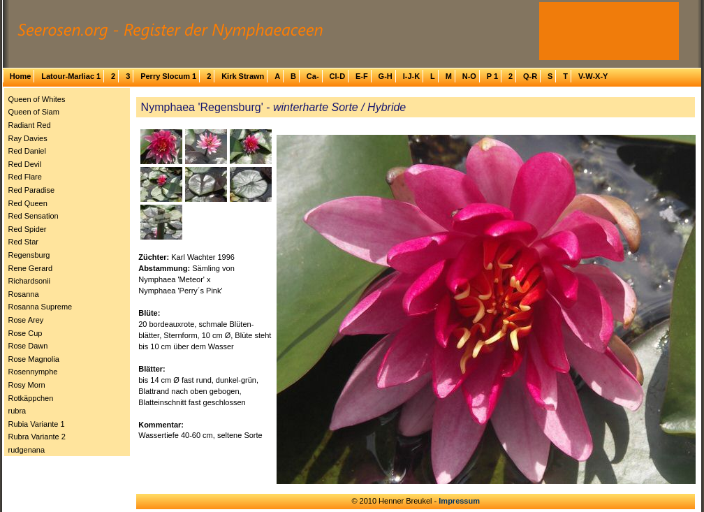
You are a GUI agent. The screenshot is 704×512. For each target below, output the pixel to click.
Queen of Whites (37, 99)
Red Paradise (31, 190)
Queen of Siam (33, 112)
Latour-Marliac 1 (71, 76)
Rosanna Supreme (40, 306)
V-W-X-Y (593, 76)
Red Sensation (33, 216)
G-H (386, 76)
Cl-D (337, 76)
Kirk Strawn (242, 76)
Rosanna (23, 294)
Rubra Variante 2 (37, 436)
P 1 (492, 76)
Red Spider (27, 229)
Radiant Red (29, 125)
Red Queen (27, 203)
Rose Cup (25, 333)
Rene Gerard (30, 268)
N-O (469, 76)
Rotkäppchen (31, 398)
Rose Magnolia (33, 359)
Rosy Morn (26, 385)
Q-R (530, 76)
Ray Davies (27, 138)
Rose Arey (26, 320)
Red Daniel (27, 151)
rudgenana (26, 450)
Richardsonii (29, 281)
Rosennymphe (33, 371)
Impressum (459, 501)
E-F (361, 76)
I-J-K (411, 76)
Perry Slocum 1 (168, 76)
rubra (17, 411)
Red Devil (25, 164)
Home (20, 76)
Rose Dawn (28, 346)
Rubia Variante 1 (36, 424)
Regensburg (29, 255)
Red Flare (25, 177)
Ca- (313, 76)
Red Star (23, 241)
